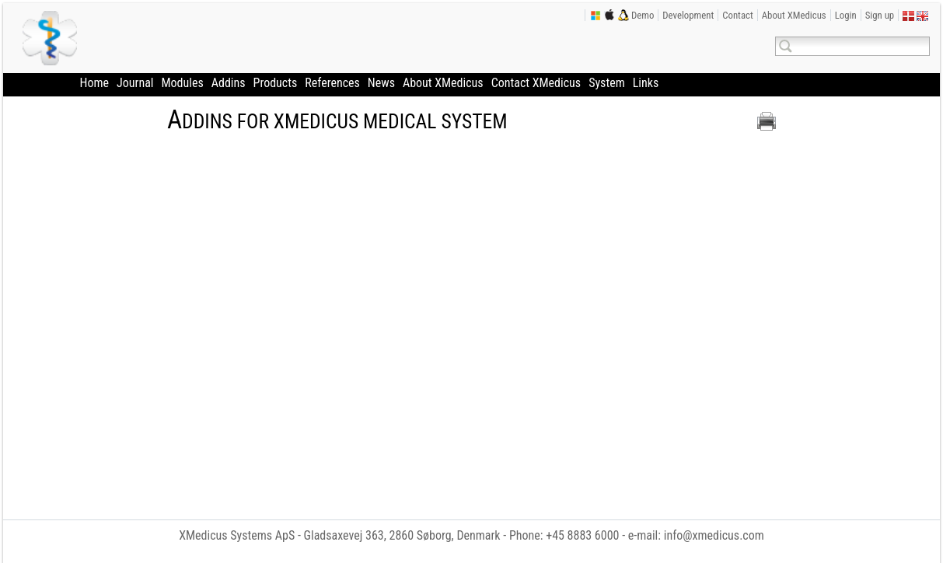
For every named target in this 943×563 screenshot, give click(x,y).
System (607, 82)
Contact (737, 15)
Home (95, 82)
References (332, 82)
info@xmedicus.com (714, 535)
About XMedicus (794, 15)
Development (688, 15)
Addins (228, 82)
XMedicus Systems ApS (237, 535)
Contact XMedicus (536, 82)
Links (646, 82)
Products (275, 82)
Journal (135, 82)
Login (846, 15)
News (381, 82)
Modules (182, 82)
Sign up (880, 15)
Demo (642, 15)
